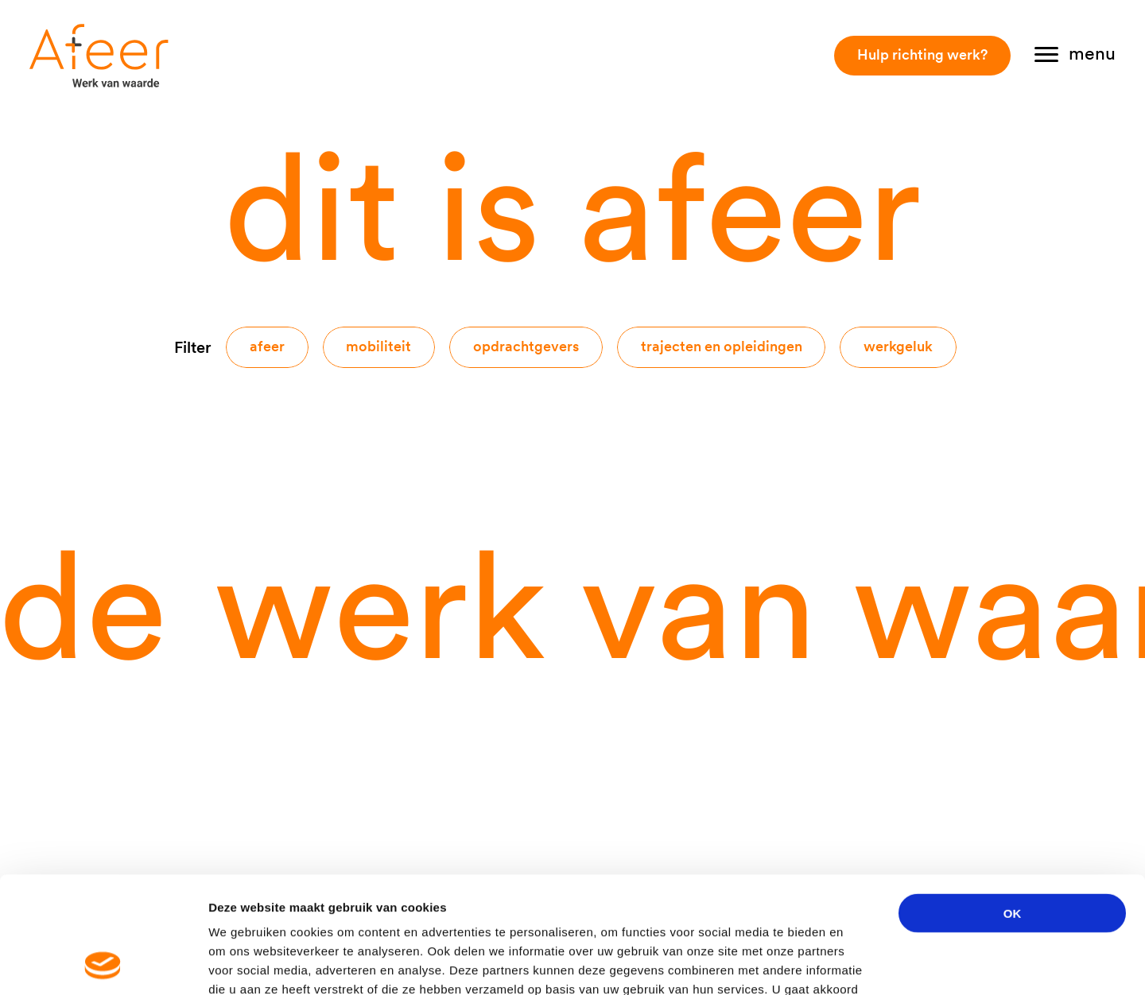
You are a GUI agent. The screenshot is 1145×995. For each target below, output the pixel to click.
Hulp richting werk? (922, 54)
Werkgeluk (898, 346)
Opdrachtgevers (526, 346)
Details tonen (859, 963)
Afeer (267, 346)
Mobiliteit (378, 346)
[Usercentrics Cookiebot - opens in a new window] (103, 964)
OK (1012, 804)
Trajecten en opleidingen (721, 346)
